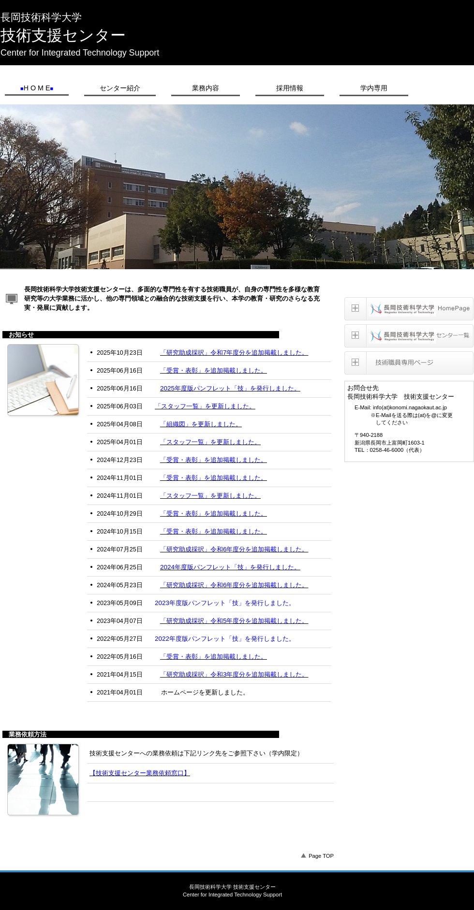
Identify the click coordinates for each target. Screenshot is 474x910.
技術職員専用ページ (409, 363)
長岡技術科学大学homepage (409, 308)
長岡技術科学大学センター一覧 (409, 335)
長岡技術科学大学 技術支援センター (237, 4)
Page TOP (321, 856)
